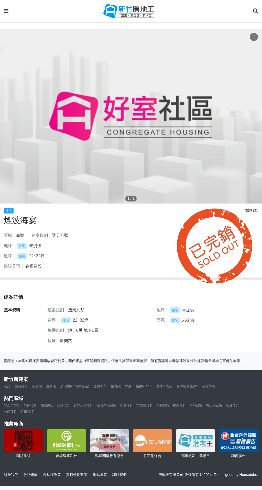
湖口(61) (46, 405)
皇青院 (116, 386)
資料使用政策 (77, 475)
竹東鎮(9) (27, 411)
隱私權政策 (52, 475)
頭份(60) (63, 405)
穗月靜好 (21, 386)
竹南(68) (30, 405)
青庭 (128, 386)
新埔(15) (232, 405)
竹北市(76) (12, 405)
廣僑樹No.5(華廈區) (74, 386)
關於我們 (11, 475)
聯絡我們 (119, 475)
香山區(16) (214, 405)
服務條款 (30, 475)
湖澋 (7, 386)
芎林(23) (196, 405)
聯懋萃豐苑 (164, 386)
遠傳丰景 (100, 386)
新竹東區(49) (106, 405)
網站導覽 (100, 475)
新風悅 (37, 386)
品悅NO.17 (144, 386)
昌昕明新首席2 (187, 386)
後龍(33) (179, 405)
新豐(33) (126, 405)
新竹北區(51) (83, 405)
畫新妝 (51, 386)
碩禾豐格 (209, 386)
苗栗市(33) (144, 405)
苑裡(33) (162, 405)
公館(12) (10, 411)
